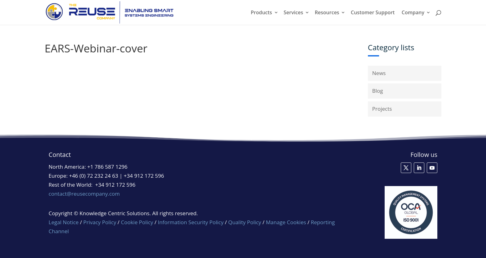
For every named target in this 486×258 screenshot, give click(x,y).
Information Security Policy (190, 222)
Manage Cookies (286, 222)
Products (261, 13)
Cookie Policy (137, 222)
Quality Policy (245, 222)
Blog (377, 90)
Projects (382, 108)
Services (293, 13)
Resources (327, 13)
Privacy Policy (99, 222)
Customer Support (373, 13)
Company (413, 13)
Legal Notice (64, 222)
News (379, 73)
